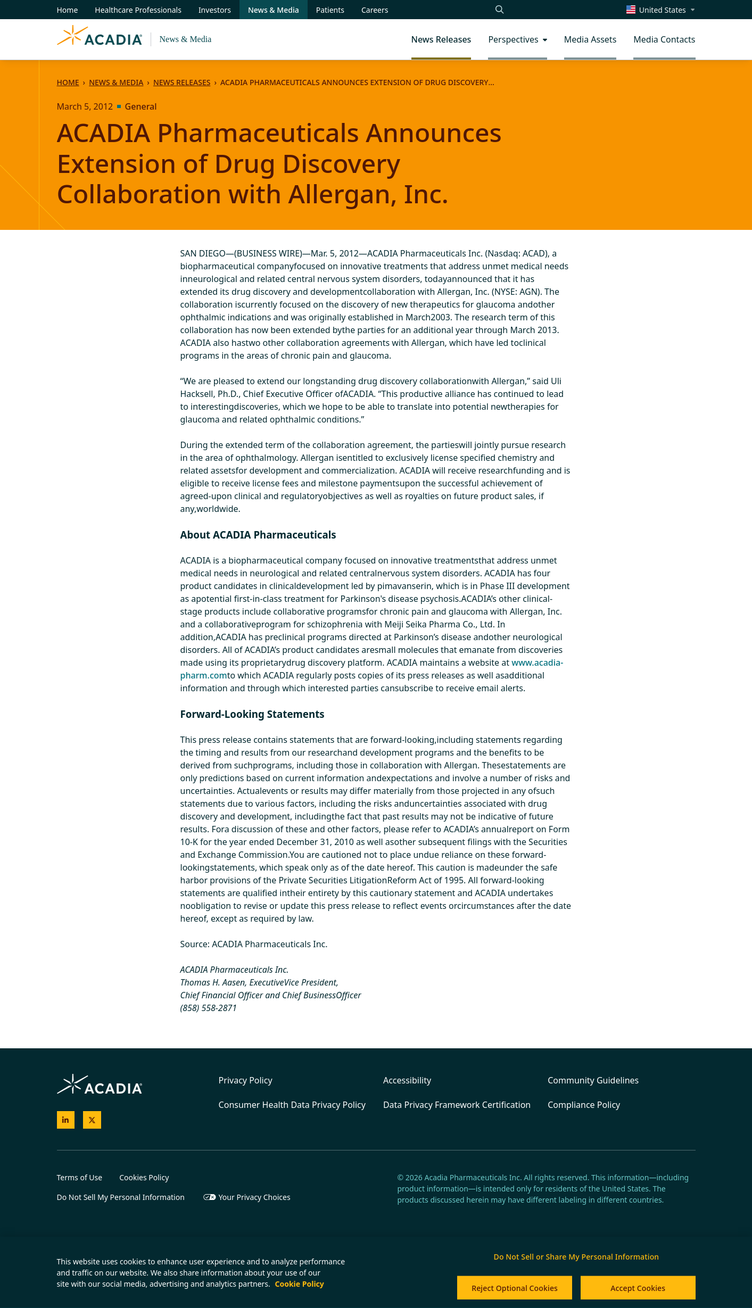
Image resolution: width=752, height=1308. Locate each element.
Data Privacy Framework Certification (457, 1105)
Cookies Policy (144, 1177)
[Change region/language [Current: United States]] (661, 9)
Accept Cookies (637, 1288)
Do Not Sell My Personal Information (121, 1197)
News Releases (181, 82)
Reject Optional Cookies (515, 1288)
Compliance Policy (584, 1105)
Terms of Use (80, 1177)
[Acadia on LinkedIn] (66, 1120)
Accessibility (407, 1080)
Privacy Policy (245, 1080)
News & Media (186, 39)
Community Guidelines (593, 1080)
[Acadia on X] (92, 1120)
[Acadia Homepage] (99, 39)
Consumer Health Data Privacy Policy (292, 1105)
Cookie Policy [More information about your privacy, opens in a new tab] (299, 1284)
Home (68, 82)
